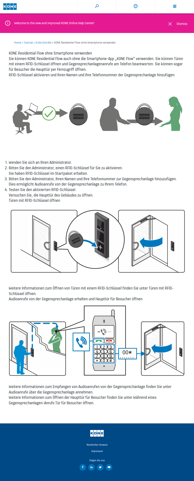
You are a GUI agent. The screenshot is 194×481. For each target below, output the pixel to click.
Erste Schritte (43, 42)
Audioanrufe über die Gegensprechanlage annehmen (50, 392)
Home (17, 42)
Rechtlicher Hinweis (97, 444)
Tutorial (28, 42)
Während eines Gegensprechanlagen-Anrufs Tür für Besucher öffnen (82, 400)
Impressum (97, 451)
